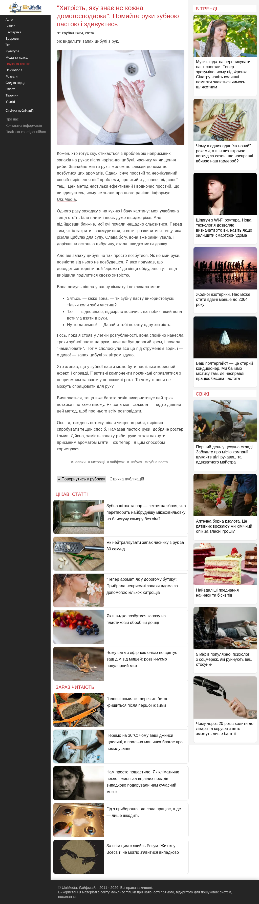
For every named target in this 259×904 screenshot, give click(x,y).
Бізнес (10, 26)
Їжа (8, 45)
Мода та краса (17, 57)
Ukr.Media (66, 199)
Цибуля (136, 462)
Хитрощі (97, 462)
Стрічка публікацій (127, 479)
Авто (9, 19)
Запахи (79, 462)
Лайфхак (117, 462)
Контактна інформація (24, 126)
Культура (12, 51)
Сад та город (15, 83)
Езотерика (13, 32)
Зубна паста (157, 462)
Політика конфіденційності (27, 132)
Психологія (14, 70)
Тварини (12, 95)
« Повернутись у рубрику (81, 479)
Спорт (10, 89)
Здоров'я (12, 38)
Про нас (12, 119)
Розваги (11, 76)
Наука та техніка (18, 64)
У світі (10, 102)
